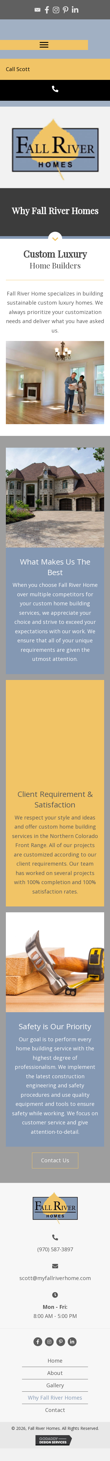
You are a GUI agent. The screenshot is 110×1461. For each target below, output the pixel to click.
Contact (55, 1410)
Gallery (55, 1385)
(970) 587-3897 (55, 1249)
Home (55, 1360)
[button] (55, 1160)
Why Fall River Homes (55, 1397)
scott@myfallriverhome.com (55, 1278)
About (55, 1373)
